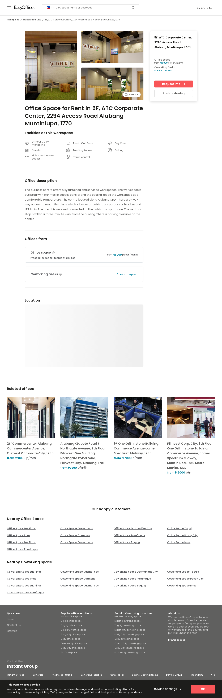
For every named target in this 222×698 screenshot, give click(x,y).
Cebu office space (70, 638)
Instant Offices (15, 675)
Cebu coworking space (126, 638)
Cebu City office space (73, 647)
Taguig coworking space (127, 625)
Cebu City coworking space (129, 647)
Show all (131, 94)
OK (203, 689)
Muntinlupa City (33, 19)
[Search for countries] (50, 7)
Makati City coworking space (129, 629)
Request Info (173, 84)
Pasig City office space (73, 634)
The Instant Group (62, 675)
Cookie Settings (167, 689)
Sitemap (12, 631)
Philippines (14, 19)
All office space (69, 652)
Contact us (14, 625)
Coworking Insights (91, 675)
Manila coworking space (127, 616)
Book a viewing (174, 93)
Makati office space (71, 620)
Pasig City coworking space (129, 634)
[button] (53, 252)
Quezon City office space (74, 643)
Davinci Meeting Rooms (145, 675)
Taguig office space (71, 625)
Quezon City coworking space (130, 643)
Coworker (37, 675)
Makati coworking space (127, 620)
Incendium (197, 675)
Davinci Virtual (174, 675)
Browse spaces (176, 639)
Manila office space (71, 616)
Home (10, 619)
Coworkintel (117, 675)
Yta (213, 675)
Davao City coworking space (129, 652)
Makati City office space (73, 629)
